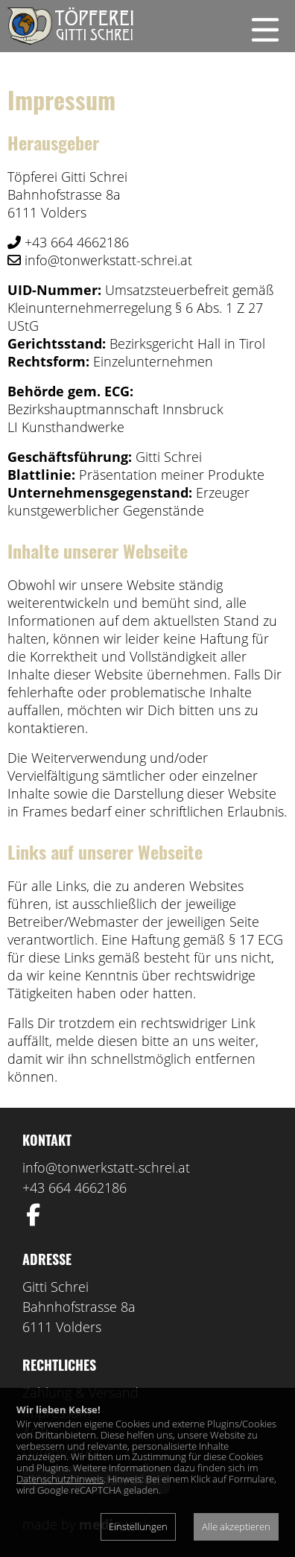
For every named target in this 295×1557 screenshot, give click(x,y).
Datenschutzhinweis (60, 1478)
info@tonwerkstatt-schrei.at (106, 1167)
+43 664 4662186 (74, 1187)
